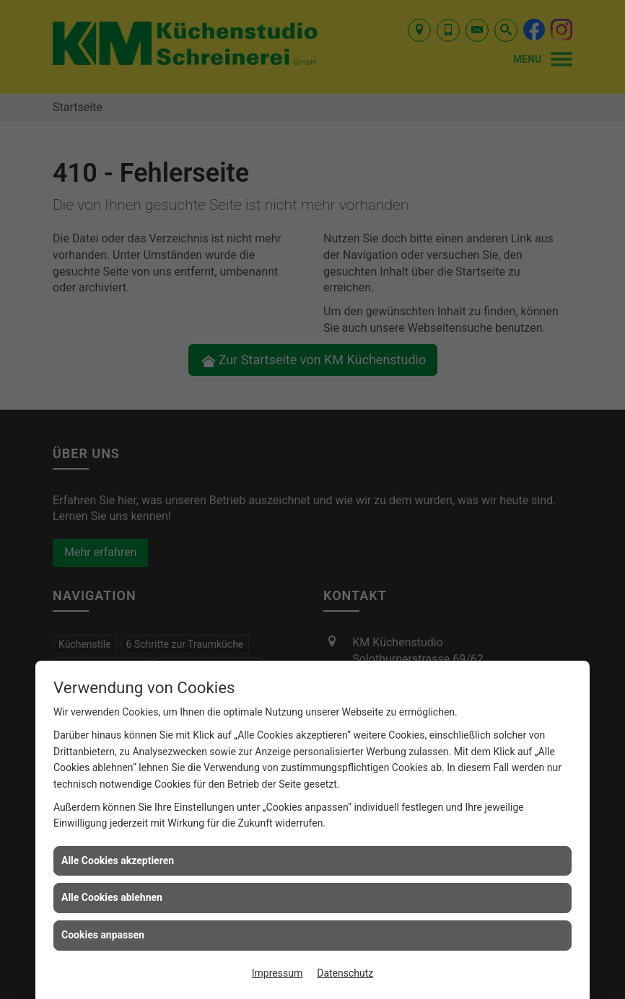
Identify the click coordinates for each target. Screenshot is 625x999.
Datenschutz (345, 973)
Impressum (277, 973)
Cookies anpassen (102, 935)
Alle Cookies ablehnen (111, 897)
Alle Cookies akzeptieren (117, 860)
